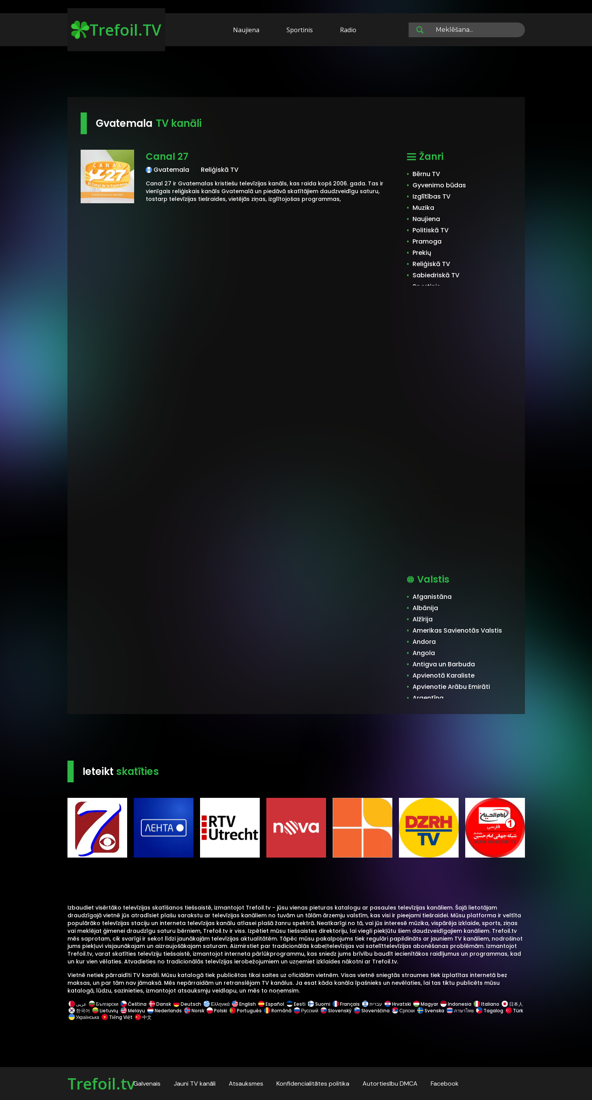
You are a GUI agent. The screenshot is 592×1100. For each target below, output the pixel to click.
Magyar (425, 1004)
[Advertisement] (296, 72)
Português (245, 1010)
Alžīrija (423, 619)
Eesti (296, 1004)
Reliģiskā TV (431, 263)
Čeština (133, 1004)
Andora (424, 641)
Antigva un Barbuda (444, 664)
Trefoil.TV (116, 29)
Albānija (425, 608)
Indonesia (456, 1004)
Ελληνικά (216, 1004)
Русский (306, 1010)
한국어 (79, 1010)
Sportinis (300, 30)
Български (104, 1004)
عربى (77, 1004)
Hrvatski (397, 1004)
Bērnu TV (426, 173)
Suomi (319, 1004)
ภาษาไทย (460, 1010)
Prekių (422, 252)
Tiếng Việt (117, 1017)
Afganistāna (432, 596)
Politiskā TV (431, 230)
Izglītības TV (431, 196)
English (244, 1004)
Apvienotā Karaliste (444, 675)
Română (278, 1010)
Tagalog (489, 1010)
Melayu (132, 1010)
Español (271, 1004)
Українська (83, 1017)
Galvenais (147, 1083)
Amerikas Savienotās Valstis (457, 630)
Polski (216, 1010)
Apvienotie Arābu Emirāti (451, 686)
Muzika (423, 207)
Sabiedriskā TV (436, 275)
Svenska (430, 1010)
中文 (143, 1017)
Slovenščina (372, 1010)
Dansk (160, 1004)
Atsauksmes (246, 1083)
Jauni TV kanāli (195, 1083)
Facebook (445, 1083)
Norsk (194, 1010)
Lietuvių (105, 1010)
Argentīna (428, 698)
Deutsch (187, 1004)
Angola (424, 653)
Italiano (487, 1004)
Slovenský (336, 1010)
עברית (372, 1004)
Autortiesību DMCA (390, 1083)
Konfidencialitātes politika (312, 1083)
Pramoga (427, 241)
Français (346, 1004)
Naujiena (246, 30)
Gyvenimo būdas (439, 185)
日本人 (512, 1004)
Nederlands (164, 1010)
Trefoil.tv (101, 1083)
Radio (348, 30)
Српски (403, 1010)
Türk (513, 1010)
